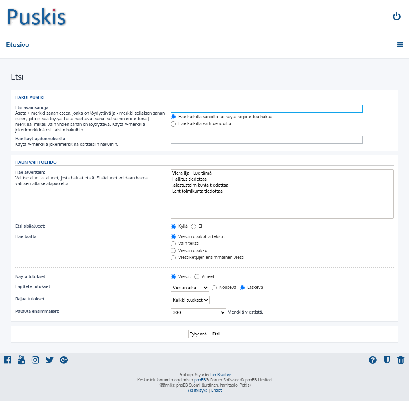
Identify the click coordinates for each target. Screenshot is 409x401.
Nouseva (224, 287)
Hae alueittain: (30, 172)
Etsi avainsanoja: (32, 107)
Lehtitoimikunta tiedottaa (282, 191)
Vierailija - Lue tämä (282, 173)
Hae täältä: (26, 236)
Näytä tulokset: (30, 276)
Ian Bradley (220, 374)
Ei (196, 226)
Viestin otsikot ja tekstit (198, 236)
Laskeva (251, 287)
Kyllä (179, 226)
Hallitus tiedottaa (282, 179)
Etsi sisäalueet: (30, 226)
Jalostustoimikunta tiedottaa (282, 185)
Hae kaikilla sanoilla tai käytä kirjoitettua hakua (221, 116)
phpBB (200, 379)
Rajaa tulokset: (30, 299)
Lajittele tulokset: (33, 286)
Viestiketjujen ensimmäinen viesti (207, 257)
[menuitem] (397, 17)
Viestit (181, 276)
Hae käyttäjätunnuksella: (40, 138)
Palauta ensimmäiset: (37, 311)
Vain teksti (185, 243)
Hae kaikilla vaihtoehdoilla (201, 123)
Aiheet (204, 276)
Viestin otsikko (189, 250)
